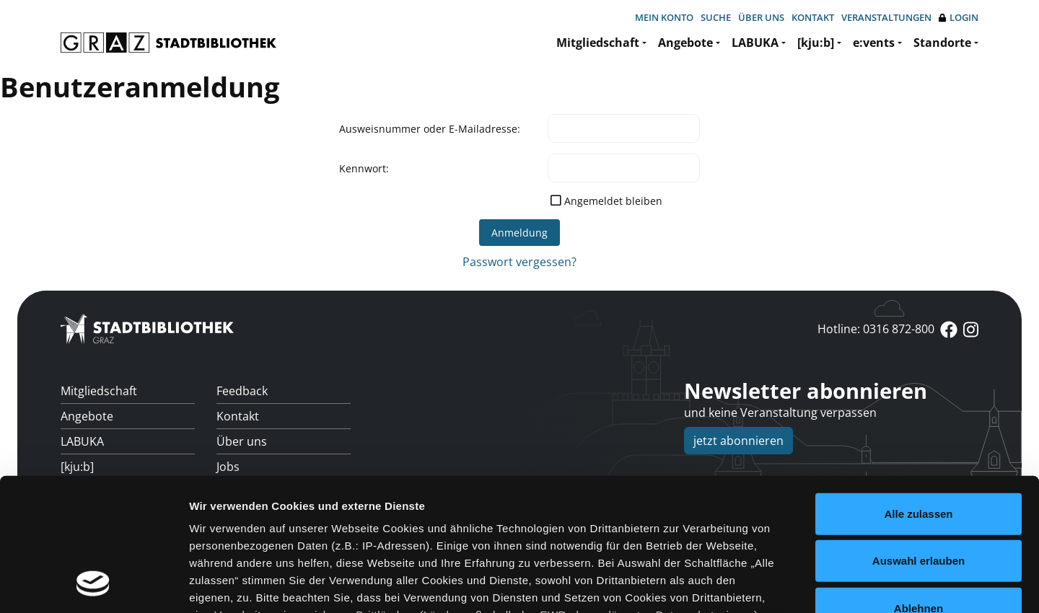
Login (958, 18)
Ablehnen (918, 487)
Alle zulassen (918, 393)
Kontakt (813, 17)
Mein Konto (664, 17)
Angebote (685, 42)
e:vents (874, 42)
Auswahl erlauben (918, 439)
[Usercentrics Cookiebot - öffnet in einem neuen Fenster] (93, 585)
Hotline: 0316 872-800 (875, 329)
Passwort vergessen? (519, 262)
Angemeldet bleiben (613, 201)
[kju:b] (815, 42)
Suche (716, 17)
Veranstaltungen (886, 17)
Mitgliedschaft (597, 42)
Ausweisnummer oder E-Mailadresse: (429, 129)
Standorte (942, 42)
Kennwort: (364, 168)
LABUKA (755, 42)
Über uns (761, 17)
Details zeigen (767, 584)
